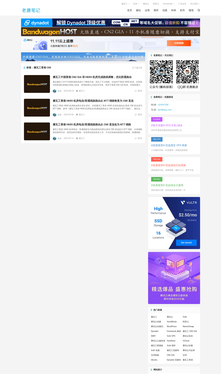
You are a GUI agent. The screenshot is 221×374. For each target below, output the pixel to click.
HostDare (171, 341)
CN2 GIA (171, 355)
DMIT (153, 336)
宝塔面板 (155, 355)
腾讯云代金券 (189, 350)
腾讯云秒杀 (188, 336)
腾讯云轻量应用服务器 (158, 326)
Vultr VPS (171, 336)
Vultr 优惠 (155, 350)
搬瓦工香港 (188, 360)
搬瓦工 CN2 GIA (190, 331)
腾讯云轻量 (188, 345)
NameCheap (188, 326)
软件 (182, 10)
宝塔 (185, 355)
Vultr (135, 4)
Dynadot (154, 331)
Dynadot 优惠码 (174, 360)
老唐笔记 (31, 10)
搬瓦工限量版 (157, 345)
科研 (173, 10)
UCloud (186, 341)
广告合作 (182, 4)
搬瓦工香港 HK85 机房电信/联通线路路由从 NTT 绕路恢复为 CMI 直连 (93, 100)
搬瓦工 (125, 4)
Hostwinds (168, 4)
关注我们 (194, 4)
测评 (156, 10)
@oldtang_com (165, 110)
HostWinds (172, 321)
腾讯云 (146, 4)
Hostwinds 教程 (174, 331)
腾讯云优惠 (156, 321)
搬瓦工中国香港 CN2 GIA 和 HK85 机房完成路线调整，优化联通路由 (92, 77)
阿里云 (156, 4)
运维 (147, 10)
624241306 (163, 105)
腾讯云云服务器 (158, 341)
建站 (138, 10)
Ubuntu (154, 360)
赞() (138, 91)
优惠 (164, 10)
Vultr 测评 (171, 345)
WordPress (172, 326)
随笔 (191, 10)
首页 (129, 10)
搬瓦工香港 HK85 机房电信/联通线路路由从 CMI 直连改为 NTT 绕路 (92, 124)
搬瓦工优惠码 (173, 350)
